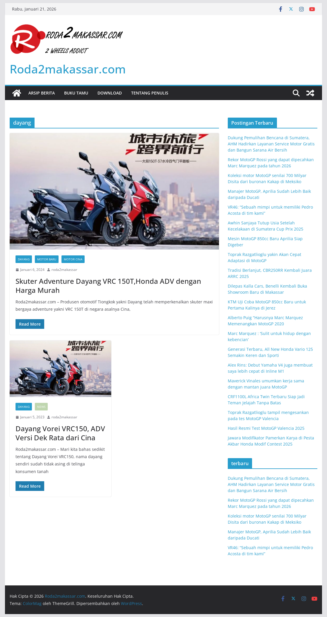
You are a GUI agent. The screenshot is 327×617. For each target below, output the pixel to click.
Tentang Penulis (149, 93)
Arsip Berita (41, 93)
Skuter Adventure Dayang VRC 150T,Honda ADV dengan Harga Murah (108, 285)
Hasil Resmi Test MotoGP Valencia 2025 (266, 428)
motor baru (46, 259)
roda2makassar (64, 269)
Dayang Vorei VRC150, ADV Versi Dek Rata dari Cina (60, 433)
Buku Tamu (76, 93)
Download (109, 93)
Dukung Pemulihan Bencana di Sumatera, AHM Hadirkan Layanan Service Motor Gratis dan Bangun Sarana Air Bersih (271, 144)
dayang (24, 259)
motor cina (73, 259)
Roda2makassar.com (68, 69)
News (41, 407)
